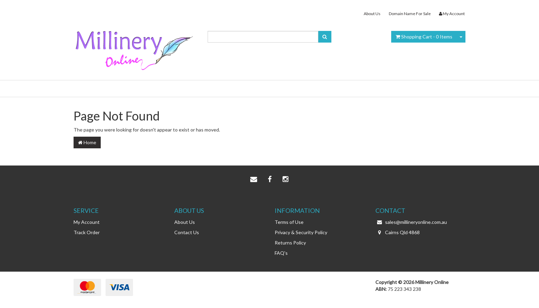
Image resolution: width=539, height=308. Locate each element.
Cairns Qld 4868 (397, 232)
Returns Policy (290, 243)
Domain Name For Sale (410, 13)
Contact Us (186, 232)
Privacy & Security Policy (301, 232)
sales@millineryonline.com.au (411, 222)
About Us (372, 13)
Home (87, 142)
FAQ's (281, 253)
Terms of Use (289, 222)
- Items (424, 36)
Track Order (87, 232)
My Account (87, 222)
